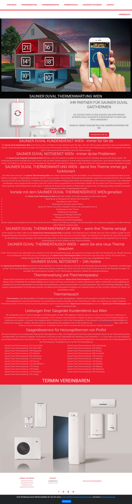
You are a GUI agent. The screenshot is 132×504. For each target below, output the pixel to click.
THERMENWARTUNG (29, 5)
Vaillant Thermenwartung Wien (65, 175)
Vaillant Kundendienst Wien (65, 306)
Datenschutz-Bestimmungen (82, 497)
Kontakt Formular (53, 483)
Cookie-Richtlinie (67, 497)
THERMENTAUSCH (71, 5)
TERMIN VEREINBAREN (66, 380)
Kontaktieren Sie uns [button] (99, 135)
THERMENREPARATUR (50, 5)
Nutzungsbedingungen (108, 497)
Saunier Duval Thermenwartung (110, 183)
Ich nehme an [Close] (66, 501)
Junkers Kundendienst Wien (103, 323)
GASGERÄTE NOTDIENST (92, 5)
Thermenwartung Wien (121, 334)
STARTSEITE (11, 5)
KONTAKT (110, 5)
